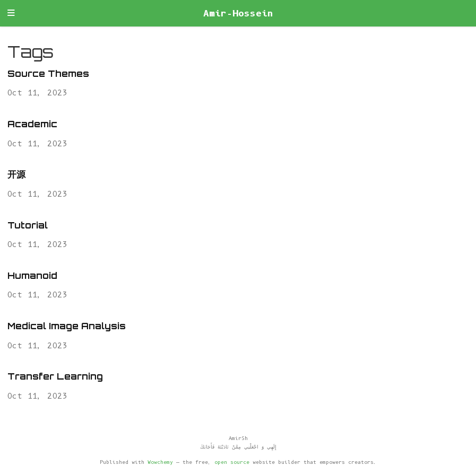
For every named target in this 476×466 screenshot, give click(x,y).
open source (231, 462)
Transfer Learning (55, 376)
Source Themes (48, 73)
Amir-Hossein (238, 13)
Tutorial (27, 225)
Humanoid (32, 275)
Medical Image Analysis (66, 325)
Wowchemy (160, 462)
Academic (32, 123)
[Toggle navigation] (11, 13)
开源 (16, 174)
